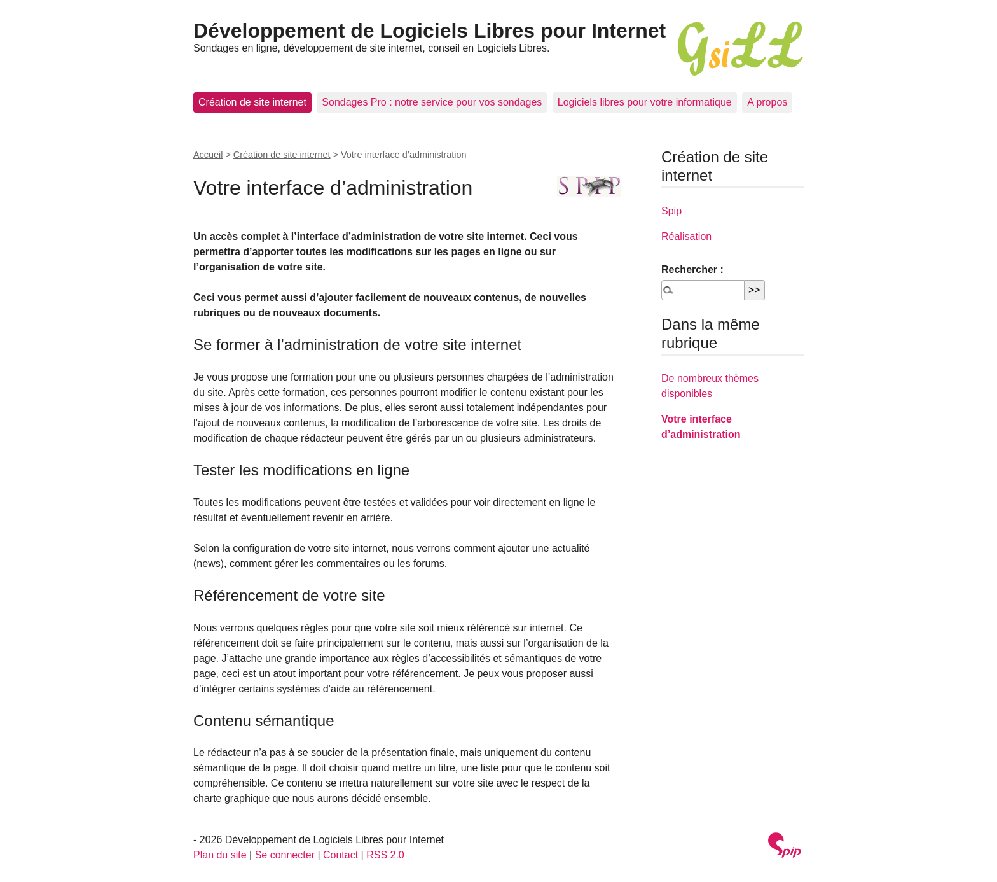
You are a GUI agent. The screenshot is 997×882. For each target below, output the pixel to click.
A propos (767, 102)
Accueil (208, 155)
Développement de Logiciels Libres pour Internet (429, 30)
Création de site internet (252, 102)
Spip (671, 211)
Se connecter (285, 855)
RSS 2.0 (385, 855)
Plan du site (220, 855)
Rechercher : (692, 269)
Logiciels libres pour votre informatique (645, 102)
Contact (340, 855)
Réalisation (686, 236)
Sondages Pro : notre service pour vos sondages (432, 102)
